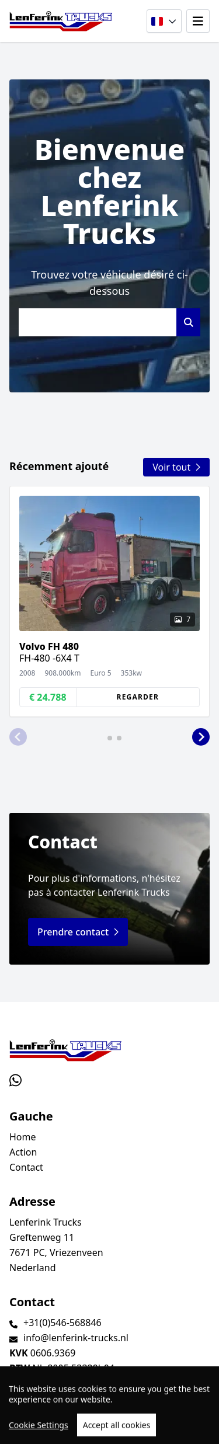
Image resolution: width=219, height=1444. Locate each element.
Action (23, 1152)
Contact (26, 1167)
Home (22, 1136)
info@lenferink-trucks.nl (75, 1337)
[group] (109, 601)
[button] (18, 736)
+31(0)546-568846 (62, 1322)
